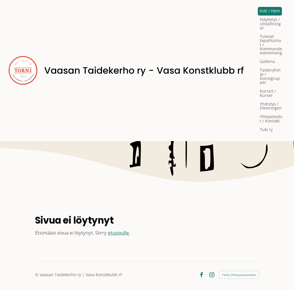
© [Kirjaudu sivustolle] (37, 274)
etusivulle (118, 232)
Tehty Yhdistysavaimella (239, 275)
